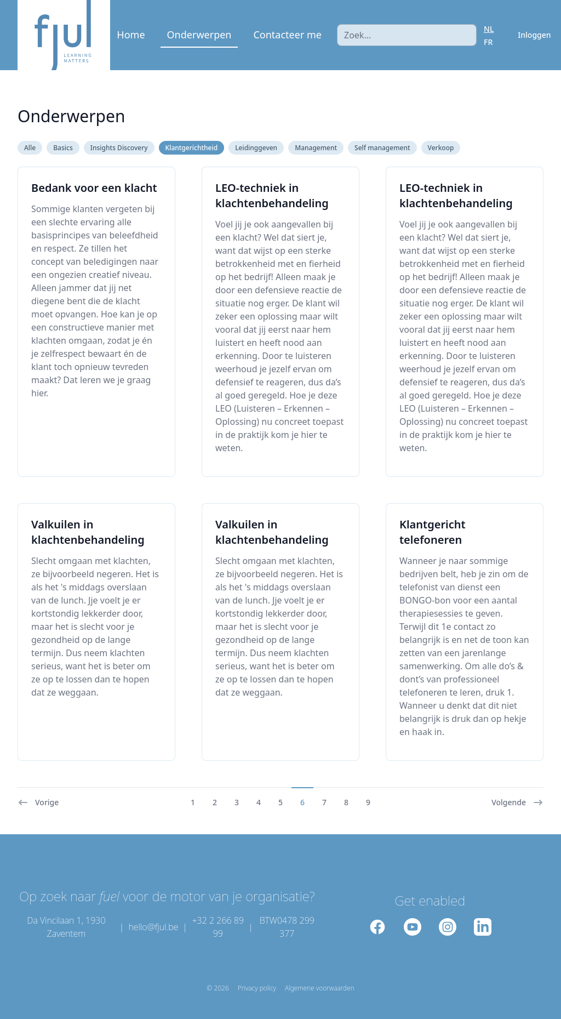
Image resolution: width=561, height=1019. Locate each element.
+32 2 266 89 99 (218, 927)
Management (316, 147)
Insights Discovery (119, 147)
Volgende (517, 802)
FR (488, 42)
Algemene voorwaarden (319, 988)
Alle (30, 147)
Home (131, 34)
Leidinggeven (256, 147)
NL (489, 29)
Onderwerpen (199, 34)
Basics (63, 147)
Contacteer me (287, 34)
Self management (382, 147)
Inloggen (534, 35)
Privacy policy (257, 988)
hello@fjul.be (153, 927)
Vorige (38, 802)
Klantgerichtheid (191, 147)
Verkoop (441, 147)
